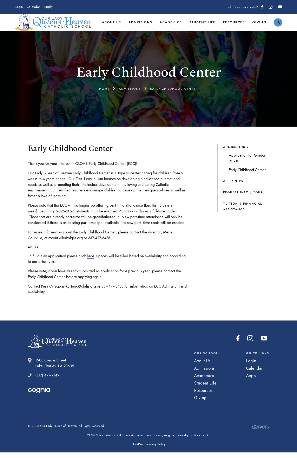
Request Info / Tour (243, 199)
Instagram (270, 7)
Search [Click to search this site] (278, 25)
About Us (120, 25)
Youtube (280, 7)
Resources (236, 25)
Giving (259, 25)
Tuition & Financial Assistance (242, 213)
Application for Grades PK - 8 (247, 165)
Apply (48, 7)
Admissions (147, 25)
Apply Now (233, 188)
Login (19, 7)
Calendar (33, 7)
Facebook (262, 7)
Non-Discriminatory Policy (148, 450)
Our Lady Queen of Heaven (56, 25)
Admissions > (236, 154)
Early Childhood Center (247, 176)
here (90, 263)
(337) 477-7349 (245, 7)
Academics (176, 25)
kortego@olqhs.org (81, 293)
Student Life (206, 25)
